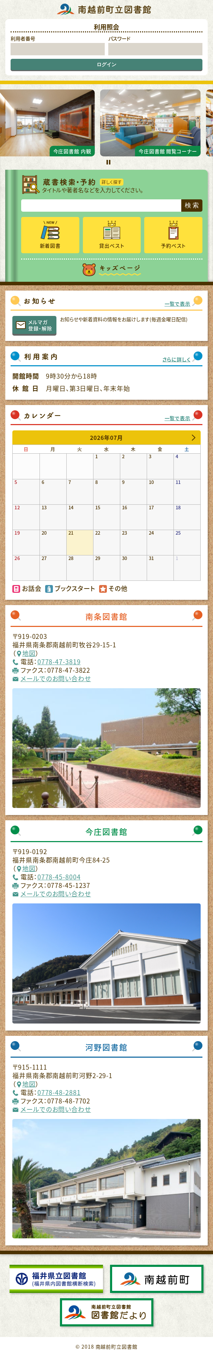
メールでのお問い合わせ (55, 678)
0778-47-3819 (59, 661)
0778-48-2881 (59, 1092)
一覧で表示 (178, 303)
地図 (29, 653)
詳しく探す (112, 182)
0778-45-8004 (59, 877)
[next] (194, 437)
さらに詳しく (176, 359)
